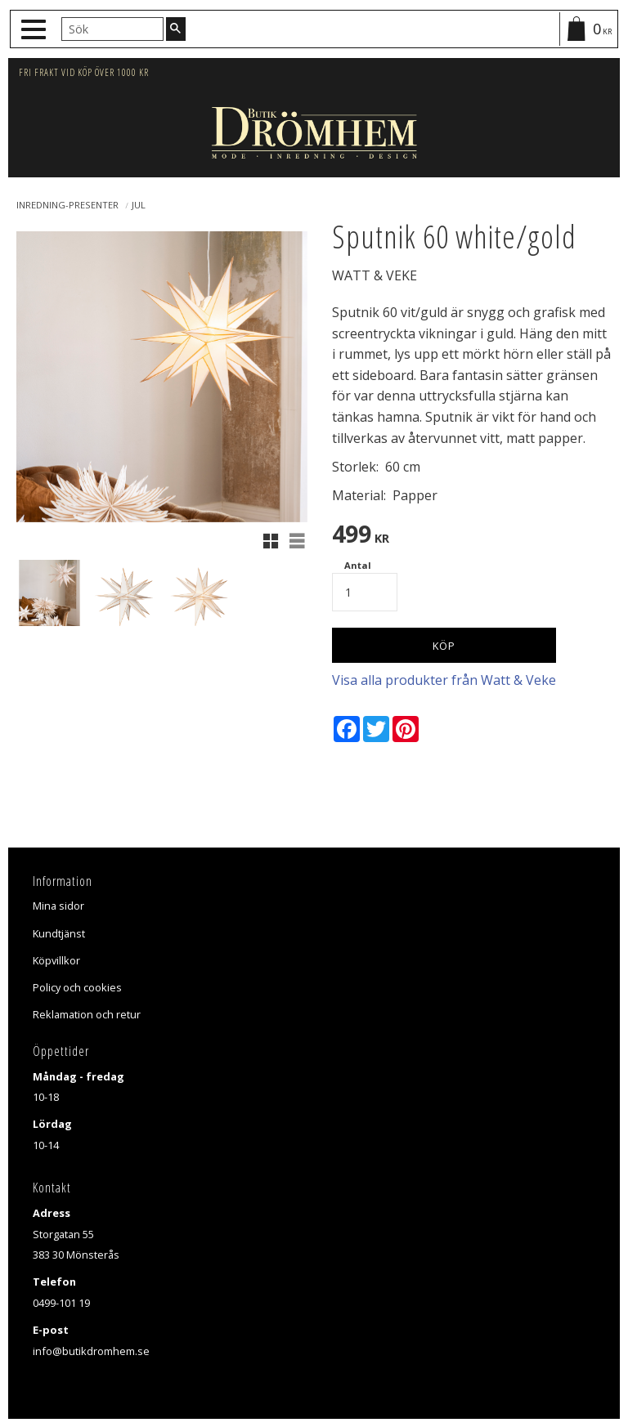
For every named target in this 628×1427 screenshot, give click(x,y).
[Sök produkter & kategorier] (112, 28)
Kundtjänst (59, 933)
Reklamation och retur (87, 1014)
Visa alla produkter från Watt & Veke (444, 680)
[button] (35, 30)
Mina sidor (58, 905)
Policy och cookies (77, 987)
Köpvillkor (56, 960)
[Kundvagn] (588, 29)
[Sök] (176, 28)
